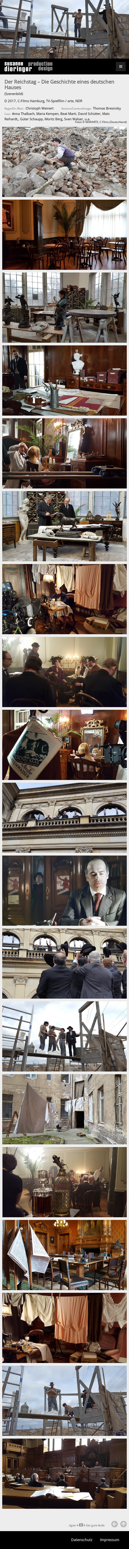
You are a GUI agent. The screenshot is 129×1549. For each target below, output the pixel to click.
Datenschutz (81, 1540)
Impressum (109, 1540)
